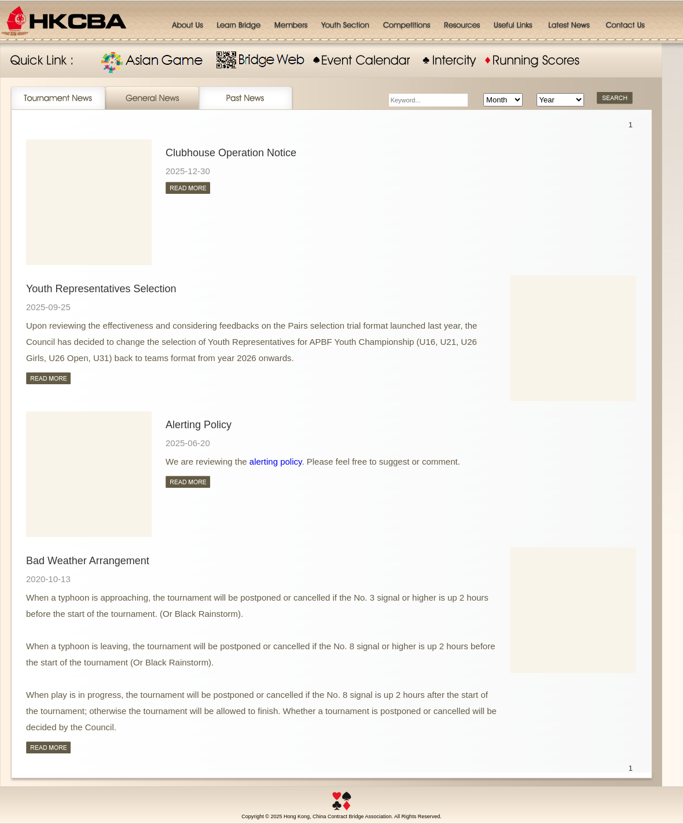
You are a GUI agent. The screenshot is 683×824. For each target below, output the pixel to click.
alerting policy (275, 461)
